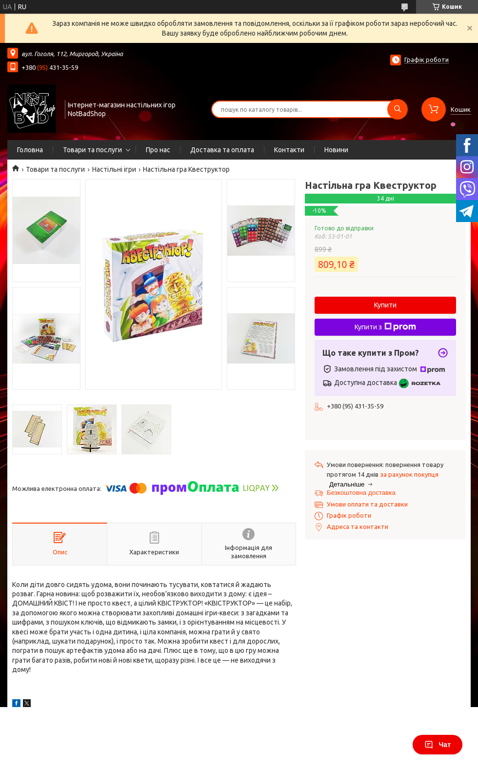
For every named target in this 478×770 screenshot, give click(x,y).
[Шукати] (397, 109)
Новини (336, 149)
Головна (30, 149)
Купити (385, 305)
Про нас (158, 149)
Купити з (385, 327)
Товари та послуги (92, 149)
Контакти (289, 149)
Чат (437, 744)
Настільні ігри (114, 169)
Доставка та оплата (222, 149)
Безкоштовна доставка (361, 492)
